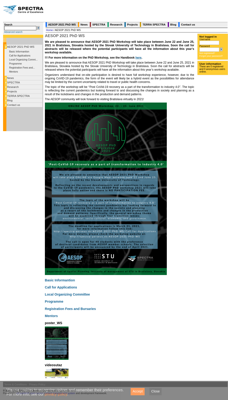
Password (204, 46)
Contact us (13, 104)
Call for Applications (19, 55)
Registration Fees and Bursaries (70, 309)
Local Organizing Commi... (23, 59)
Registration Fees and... (22, 67)
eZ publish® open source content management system (46, 393)
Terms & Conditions (15, 384)
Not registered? (207, 53)
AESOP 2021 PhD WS (20, 46)
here (138, 57)
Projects (12, 91)
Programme (15, 63)
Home (49, 30)
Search (8, 24)
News (10, 78)
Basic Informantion (19, 51)
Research (13, 87)
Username (204, 39)
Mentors (13, 71)
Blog (10, 100)
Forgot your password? (211, 56)
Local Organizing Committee (67, 294)
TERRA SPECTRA (18, 96)
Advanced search (13, 32)
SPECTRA (13, 82)
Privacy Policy (37, 384)
